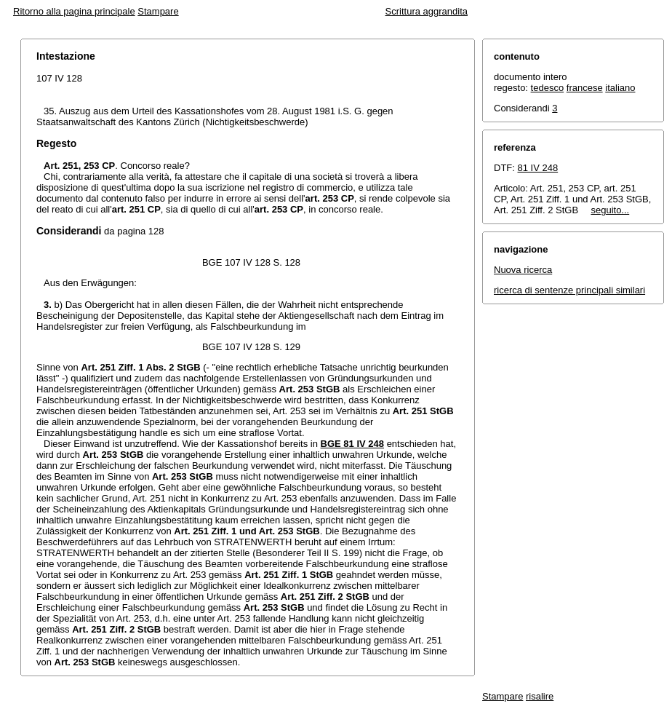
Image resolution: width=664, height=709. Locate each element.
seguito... (610, 210)
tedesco (547, 87)
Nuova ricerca (523, 269)
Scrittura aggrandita (426, 11)
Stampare (157, 11)
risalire (539, 696)
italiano (620, 87)
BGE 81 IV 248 (352, 443)
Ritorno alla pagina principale (74, 11)
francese (585, 87)
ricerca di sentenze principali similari (569, 290)
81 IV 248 (538, 167)
